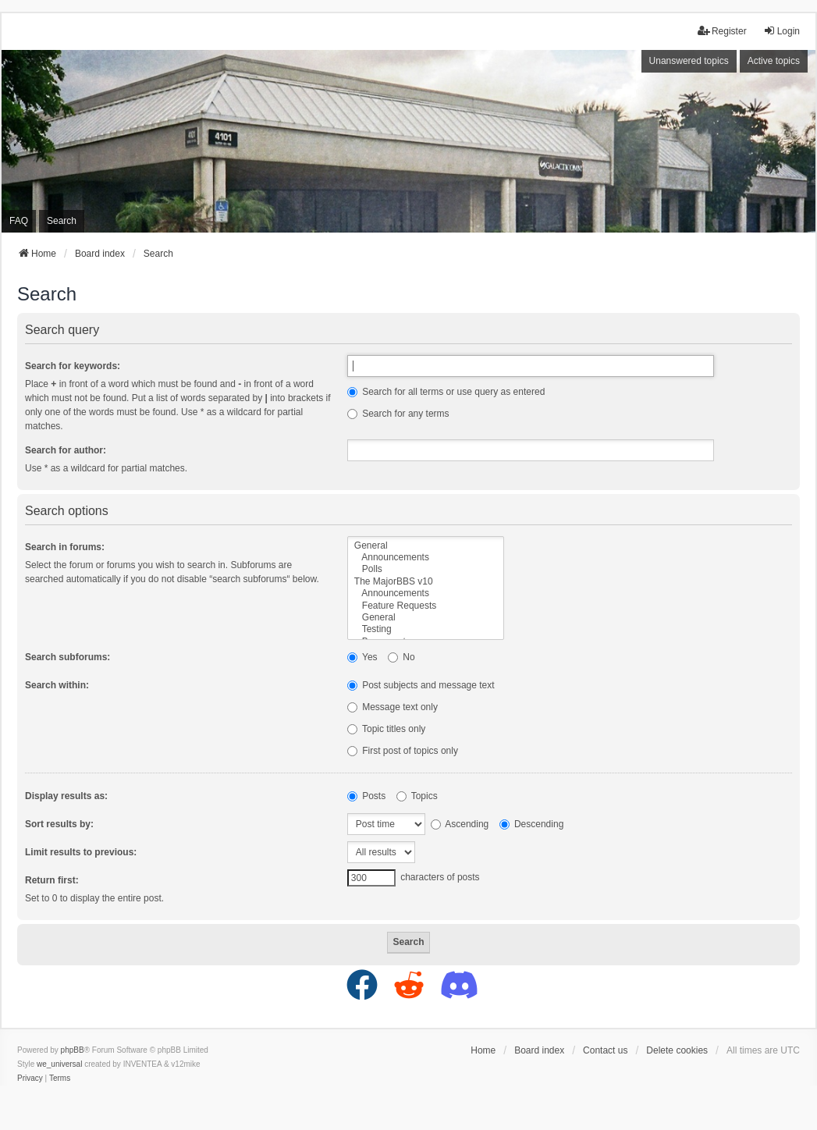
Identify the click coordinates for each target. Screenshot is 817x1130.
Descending (531, 824)
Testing (426, 629)
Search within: (57, 685)
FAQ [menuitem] (18, 220)
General (426, 546)
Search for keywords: (72, 366)
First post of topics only (402, 750)
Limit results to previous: (81, 852)
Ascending (460, 824)
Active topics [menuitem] (774, 60)
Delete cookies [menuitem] (677, 1050)
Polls (426, 569)
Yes (362, 657)
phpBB (72, 1050)
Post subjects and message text (421, 685)
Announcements (426, 557)
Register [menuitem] (722, 31)
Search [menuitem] (61, 220)
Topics (417, 796)
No (401, 657)
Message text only (392, 707)
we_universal (59, 1064)
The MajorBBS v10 (426, 582)
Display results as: (66, 796)
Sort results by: (59, 824)
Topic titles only (386, 728)
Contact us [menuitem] (605, 1050)
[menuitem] (30, 1078)
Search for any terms (398, 413)
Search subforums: (67, 657)
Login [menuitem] (781, 31)
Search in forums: (65, 547)
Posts (366, 796)
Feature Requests (426, 606)
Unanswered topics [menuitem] (689, 60)
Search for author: (65, 450)
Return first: (52, 880)
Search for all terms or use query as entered (446, 391)
